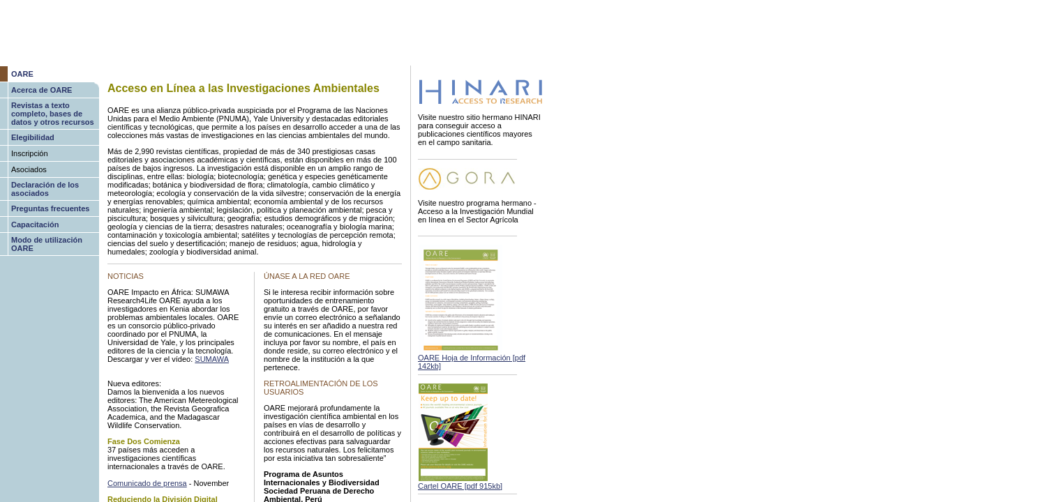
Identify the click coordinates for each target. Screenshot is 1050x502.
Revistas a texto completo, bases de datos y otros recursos (52, 113)
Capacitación (35, 224)
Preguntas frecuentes (50, 208)
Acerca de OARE (41, 90)
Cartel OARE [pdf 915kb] (460, 486)
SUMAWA (212, 359)
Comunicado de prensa (147, 483)
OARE (22, 74)
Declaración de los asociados (45, 189)
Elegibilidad (32, 137)
